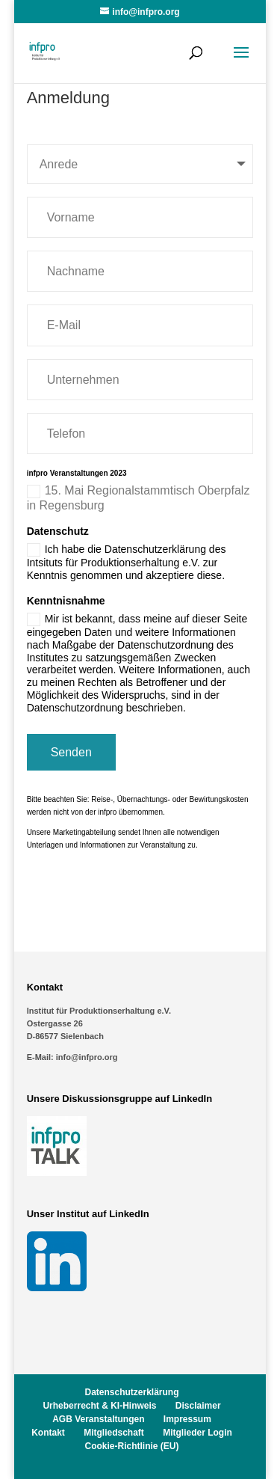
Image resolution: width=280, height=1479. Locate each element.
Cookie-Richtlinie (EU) (131, 1446)
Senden (71, 752)
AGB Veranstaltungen (98, 1419)
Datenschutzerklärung (131, 1392)
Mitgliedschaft (114, 1432)
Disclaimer (198, 1405)
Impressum (187, 1419)
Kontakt (48, 1432)
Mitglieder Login (197, 1432)
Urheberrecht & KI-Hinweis (99, 1405)
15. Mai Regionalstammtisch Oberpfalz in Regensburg (138, 498)
